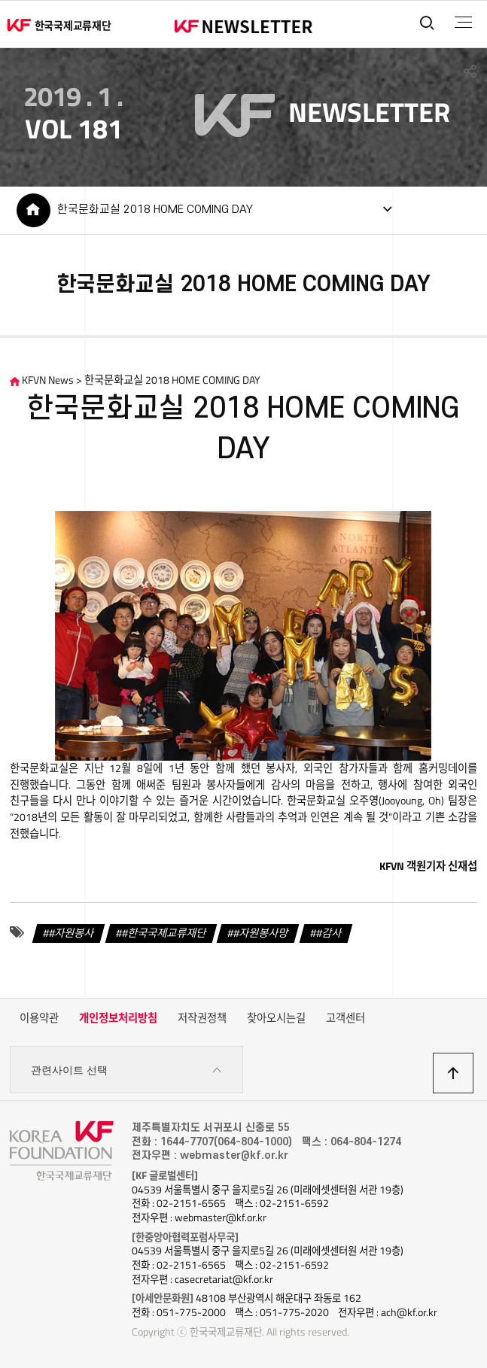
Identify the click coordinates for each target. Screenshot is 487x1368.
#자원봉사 (71, 932)
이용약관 (39, 1018)
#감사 (329, 932)
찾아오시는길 (276, 1018)
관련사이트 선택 (127, 1070)
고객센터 (345, 1018)
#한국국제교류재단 (164, 932)
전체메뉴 (463, 23)
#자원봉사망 (261, 932)
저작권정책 (202, 1018)
